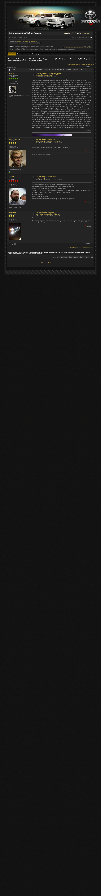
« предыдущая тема (73, 64)
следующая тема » (87, 64)
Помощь (20, 54)
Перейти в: (54, 257)
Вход (27, 54)
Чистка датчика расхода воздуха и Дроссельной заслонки (48, 74)
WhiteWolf (12, 213)
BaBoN (11, 74)
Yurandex (12, 176)
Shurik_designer (14, 139)
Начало (11, 54)
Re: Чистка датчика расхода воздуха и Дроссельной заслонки (48, 140)
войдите (19, 41)
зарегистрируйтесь (31, 41)
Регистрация (36, 54)
